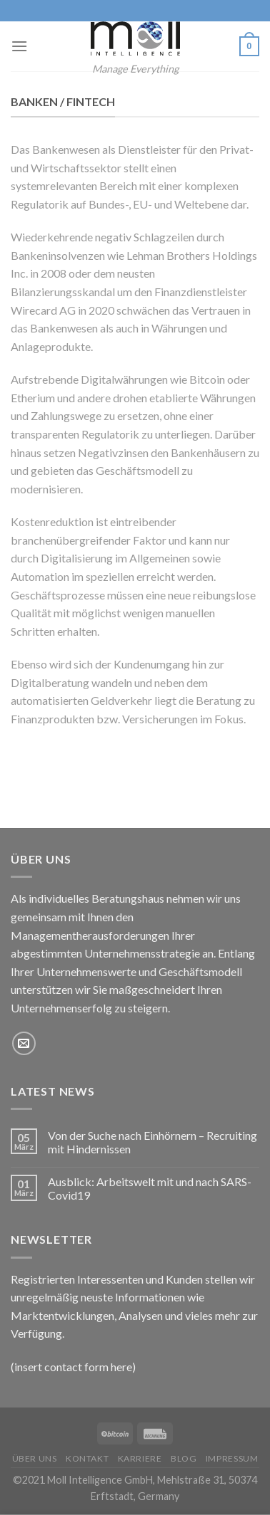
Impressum (232, 1458)
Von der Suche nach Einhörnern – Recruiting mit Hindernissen (152, 1141)
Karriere (140, 1458)
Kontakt (87, 1458)
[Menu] (19, 45)
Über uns (34, 1458)
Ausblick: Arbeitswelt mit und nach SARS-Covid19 (149, 1188)
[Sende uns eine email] (24, 1043)
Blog (183, 1458)
